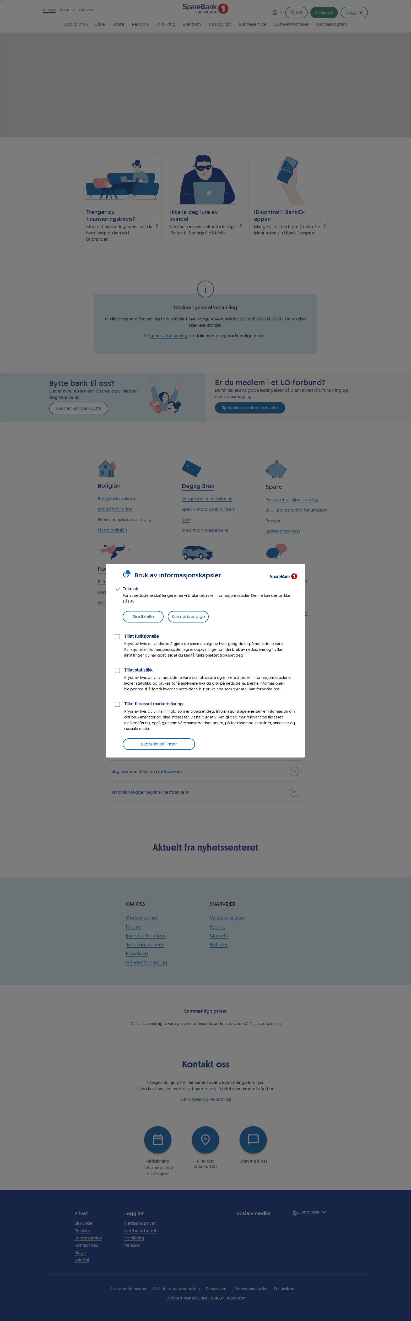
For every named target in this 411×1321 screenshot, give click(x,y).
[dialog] (205, 660)
